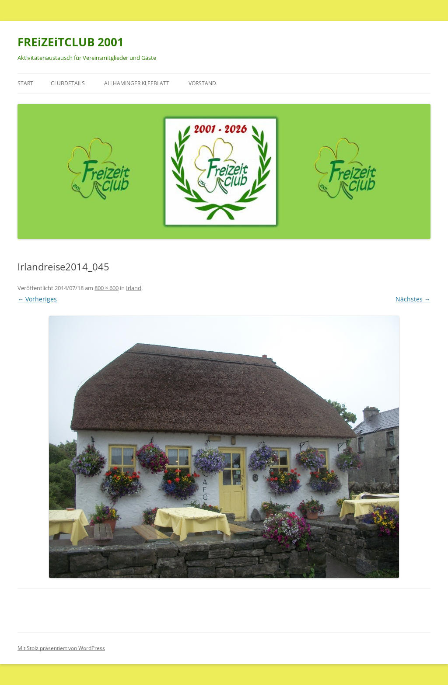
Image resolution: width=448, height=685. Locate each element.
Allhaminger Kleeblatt (136, 83)
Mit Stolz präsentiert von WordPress (61, 648)
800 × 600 (106, 288)
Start (25, 83)
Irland (133, 288)
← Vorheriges (37, 299)
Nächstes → (413, 299)
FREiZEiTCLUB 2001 (71, 42)
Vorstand (202, 83)
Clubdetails (68, 83)
